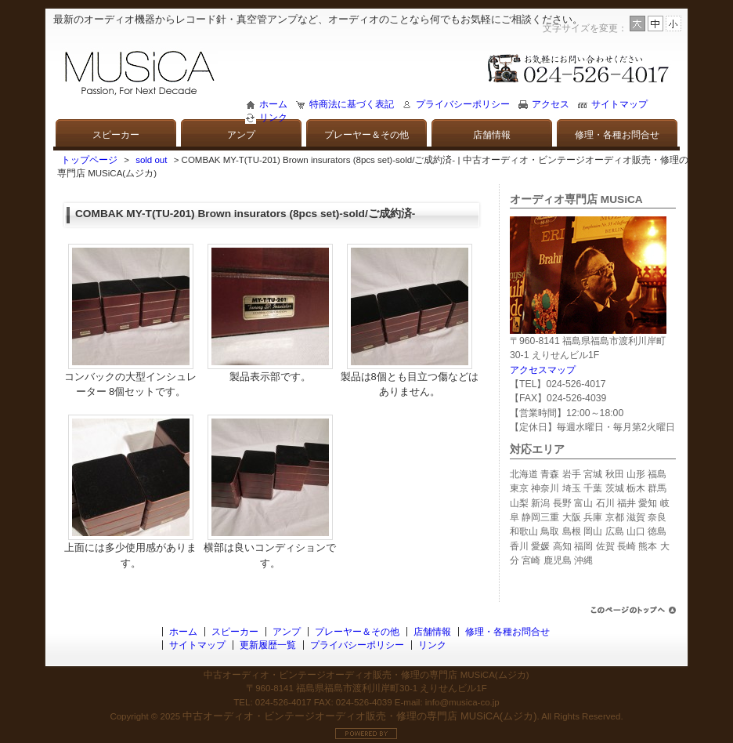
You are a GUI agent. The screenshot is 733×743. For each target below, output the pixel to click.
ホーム (273, 104)
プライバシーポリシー (463, 104)
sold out (151, 160)
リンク (273, 117)
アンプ (241, 134)
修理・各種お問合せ (617, 134)
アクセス (550, 104)
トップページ (89, 160)
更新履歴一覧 (268, 645)
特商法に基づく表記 (351, 104)
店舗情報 (492, 134)
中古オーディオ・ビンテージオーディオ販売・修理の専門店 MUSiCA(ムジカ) (359, 716)
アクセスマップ (543, 369)
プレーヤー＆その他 (366, 134)
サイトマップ (619, 104)
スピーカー (115, 134)
